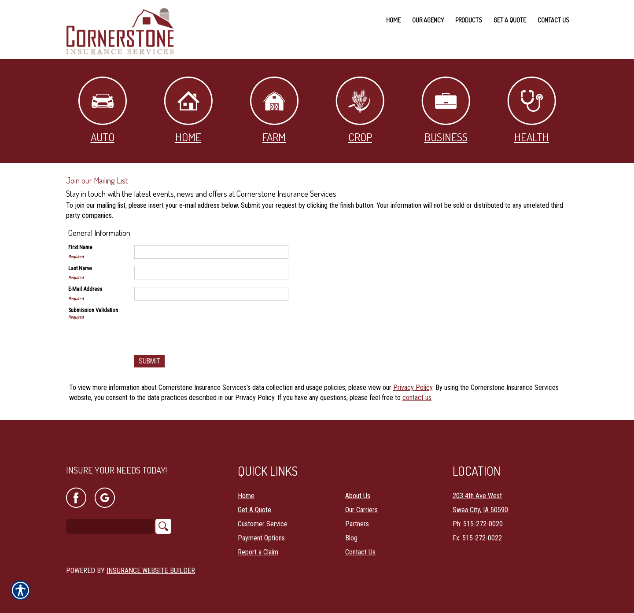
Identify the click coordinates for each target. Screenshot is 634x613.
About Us (357, 489)
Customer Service (263, 517)
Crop (359, 110)
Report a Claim (258, 545)
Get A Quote (254, 503)
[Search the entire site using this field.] (110, 519)
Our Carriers (361, 503)
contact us (416, 397)
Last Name (80, 268)
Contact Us (360, 545)
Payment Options (261, 531)
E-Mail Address (85, 289)
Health (531, 110)
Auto (102, 110)
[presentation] (201, 323)
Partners (357, 517)
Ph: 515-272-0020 (478, 517)
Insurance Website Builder (151, 563)
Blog (351, 531)
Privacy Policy (412, 388)
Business (445, 110)
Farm (274, 110)
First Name (80, 247)
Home (188, 110)
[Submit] (150, 361)
